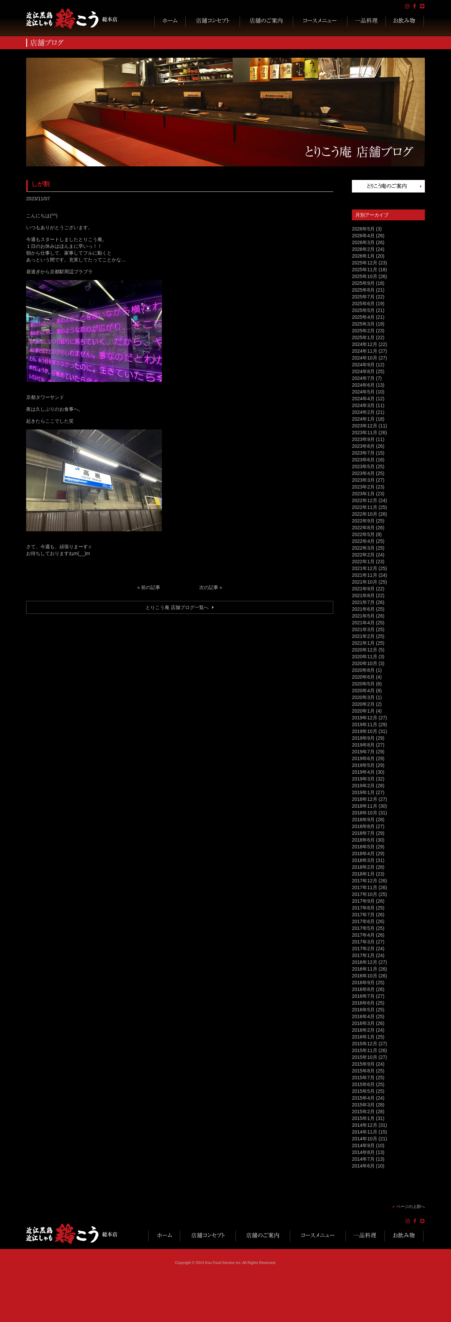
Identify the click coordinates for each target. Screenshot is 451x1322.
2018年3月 (363, 860)
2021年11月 (364, 575)
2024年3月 (363, 405)
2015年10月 (364, 1057)
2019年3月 (363, 779)
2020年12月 (364, 650)
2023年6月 (363, 459)
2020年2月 (363, 704)
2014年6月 (363, 1166)
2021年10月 (364, 582)
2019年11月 (364, 724)
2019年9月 (363, 738)
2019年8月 (363, 745)
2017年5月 (363, 928)
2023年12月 (364, 425)
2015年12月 (364, 1043)
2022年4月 (363, 541)
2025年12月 (364, 262)
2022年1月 (363, 561)
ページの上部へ (410, 1206)
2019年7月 (363, 751)
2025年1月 (363, 337)
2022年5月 (363, 534)
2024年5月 (363, 391)
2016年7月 (363, 996)
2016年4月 (363, 1016)
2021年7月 (363, 602)
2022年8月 (363, 527)
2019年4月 (363, 772)
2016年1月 (363, 1037)
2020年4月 (363, 690)
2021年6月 (363, 609)
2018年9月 (363, 819)
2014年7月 (363, 1159)
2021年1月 (363, 643)
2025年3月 (363, 324)
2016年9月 (363, 982)
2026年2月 (363, 249)
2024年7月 (363, 378)
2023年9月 (363, 439)
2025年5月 (363, 310)
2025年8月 (363, 290)
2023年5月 (363, 466)
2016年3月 (363, 1023)
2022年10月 (364, 514)
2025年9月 (363, 283)
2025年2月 (363, 330)
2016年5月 (363, 1009)
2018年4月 (363, 853)
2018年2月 (363, 867)
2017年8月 (363, 908)
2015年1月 (363, 1118)
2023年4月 (363, 473)
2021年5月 (363, 616)
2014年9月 (363, 1145)
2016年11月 (364, 969)
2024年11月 (364, 351)
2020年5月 (363, 683)
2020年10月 (364, 663)
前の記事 (150, 587)
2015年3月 (363, 1104)
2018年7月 (363, 833)
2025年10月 (364, 276)
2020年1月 (363, 711)
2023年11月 (364, 432)
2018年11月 (364, 806)
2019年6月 (363, 758)
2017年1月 (363, 955)
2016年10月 (364, 975)
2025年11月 (364, 269)
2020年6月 (363, 677)
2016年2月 (363, 1030)
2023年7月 (363, 453)
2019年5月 (363, 765)
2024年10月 (364, 358)
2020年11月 (364, 656)
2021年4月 (363, 622)
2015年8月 (363, 1070)
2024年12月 (364, 344)
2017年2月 (363, 948)
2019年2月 (363, 785)
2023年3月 (363, 480)
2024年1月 (363, 419)
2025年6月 (363, 303)
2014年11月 (364, 1132)
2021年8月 (363, 595)
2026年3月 (363, 242)
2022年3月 (363, 548)
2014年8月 (363, 1152)
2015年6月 (363, 1084)
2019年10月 (364, 731)
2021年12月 (364, 568)
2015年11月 (364, 1050)
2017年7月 (363, 914)
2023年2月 (363, 487)
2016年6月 (363, 1003)
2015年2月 (363, 1111)
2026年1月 (363, 256)
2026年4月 (363, 235)
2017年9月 (363, 901)
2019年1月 (363, 792)
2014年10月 (364, 1138)
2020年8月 (363, 670)
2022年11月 (364, 507)
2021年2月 (363, 636)
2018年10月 (364, 812)
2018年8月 (363, 826)
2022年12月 (364, 500)
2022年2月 (363, 554)
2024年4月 (363, 398)
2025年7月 (363, 296)
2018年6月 (363, 840)
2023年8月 (363, 446)
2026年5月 (363, 229)
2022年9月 (363, 521)
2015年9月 (363, 1064)
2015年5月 (363, 1091)
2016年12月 (364, 962)
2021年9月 (363, 588)
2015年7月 (363, 1077)
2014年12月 (364, 1125)
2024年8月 (363, 371)
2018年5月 (363, 846)
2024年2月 (363, 412)
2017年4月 (363, 935)
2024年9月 (363, 364)
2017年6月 (363, 921)
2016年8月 (363, 989)
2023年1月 (363, 493)
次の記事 (208, 587)
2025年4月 (363, 317)
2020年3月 (363, 697)
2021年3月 (363, 629)
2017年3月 (363, 941)
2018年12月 (364, 799)
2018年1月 (363, 874)
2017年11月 (364, 887)
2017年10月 (364, 894)
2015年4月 (363, 1098)
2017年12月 (364, 880)
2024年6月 (363, 385)
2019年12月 (364, 717)
